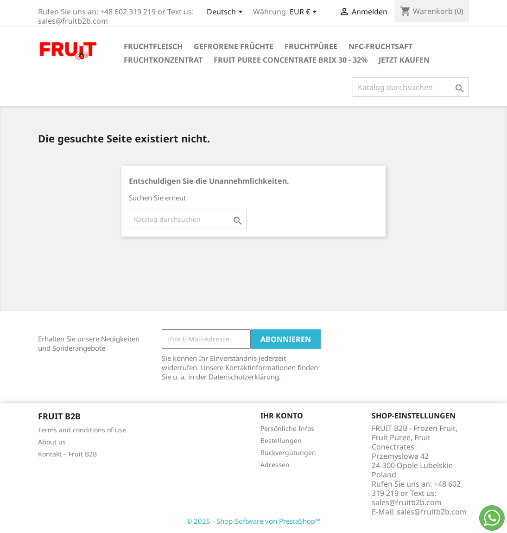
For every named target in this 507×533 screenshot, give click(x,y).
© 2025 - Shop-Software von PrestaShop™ (253, 521)
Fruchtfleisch (153, 46)
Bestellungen (281, 440)
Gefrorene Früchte (233, 46)
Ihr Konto (281, 416)
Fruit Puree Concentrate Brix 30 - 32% (291, 60)
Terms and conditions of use (82, 429)
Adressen (275, 464)
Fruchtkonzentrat (163, 60)
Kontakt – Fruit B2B (67, 454)
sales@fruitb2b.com (432, 512)
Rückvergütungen (288, 452)
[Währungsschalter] (305, 12)
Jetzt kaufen (404, 60)
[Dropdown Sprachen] (226, 12)
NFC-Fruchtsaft (380, 46)
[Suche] (411, 87)
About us (52, 441)
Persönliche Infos (287, 428)
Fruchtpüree (311, 46)
